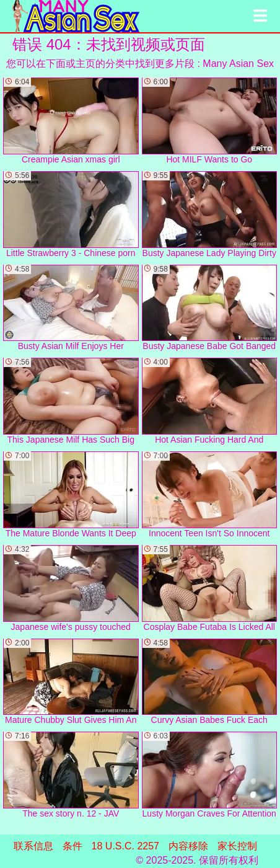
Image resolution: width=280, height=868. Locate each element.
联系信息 (33, 846)
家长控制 (237, 846)
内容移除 (188, 846)
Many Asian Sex (238, 63)
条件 (72, 846)
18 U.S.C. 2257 (125, 846)
